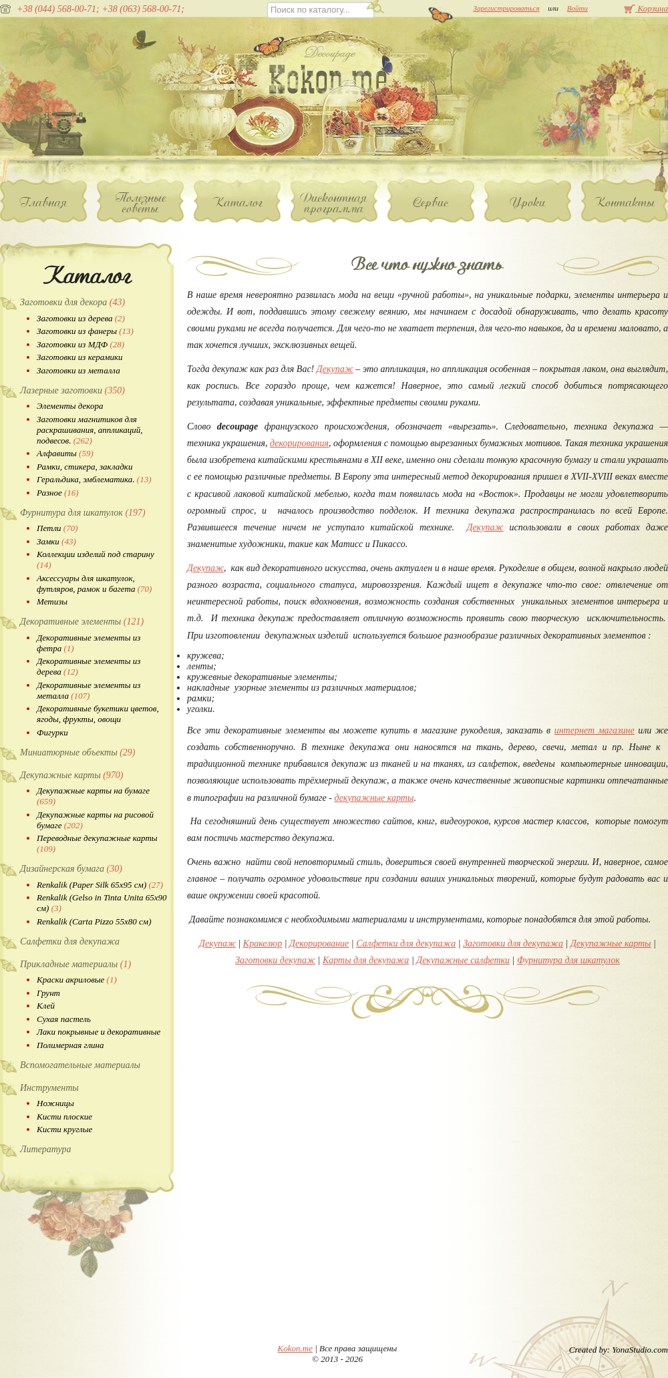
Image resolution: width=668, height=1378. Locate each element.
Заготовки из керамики (80, 357)
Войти (577, 8)
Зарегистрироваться (506, 8)
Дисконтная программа (334, 203)
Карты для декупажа (366, 960)
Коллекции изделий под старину (95, 559)
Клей (46, 1006)
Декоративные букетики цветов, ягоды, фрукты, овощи (98, 713)
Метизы (52, 601)
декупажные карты (373, 798)
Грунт (48, 993)
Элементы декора (70, 406)
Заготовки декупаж (275, 960)
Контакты (624, 202)
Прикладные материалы (75, 964)
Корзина (646, 8)
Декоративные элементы (82, 622)
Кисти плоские (64, 1116)
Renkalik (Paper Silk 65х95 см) (100, 885)
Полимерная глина (70, 1045)
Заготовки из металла (78, 370)
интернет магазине (594, 730)
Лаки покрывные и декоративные (98, 1032)
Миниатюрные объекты (78, 752)
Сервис (431, 202)
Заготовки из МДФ (80, 344)
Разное (58, 493)
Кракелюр (262, 943)
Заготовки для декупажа (513, 943)
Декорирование (319, 943)
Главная (43, 202)
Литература (45, 1149)
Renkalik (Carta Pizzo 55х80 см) (94, 921)
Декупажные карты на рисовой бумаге (95, 820)
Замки (56, 541)
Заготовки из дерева (81, 318)
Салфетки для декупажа (70, 941)
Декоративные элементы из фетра (88, 643)
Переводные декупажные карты (97, 843)
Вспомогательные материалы (80, 1065)
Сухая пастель (64, 1019)
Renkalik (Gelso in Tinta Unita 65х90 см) (102, 902)
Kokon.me (295, 1348)
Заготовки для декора (72, 302)
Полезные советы (140, 203)
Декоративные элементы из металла (88, 690)
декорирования (299, 443)
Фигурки (52, 732)
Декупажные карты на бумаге (93, 796)
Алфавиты (65, 453)
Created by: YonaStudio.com (618, 1350)
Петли (57, 528)
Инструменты (49, 1088)
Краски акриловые (77, 980)
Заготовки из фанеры (85, 331)
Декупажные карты (71, 775)
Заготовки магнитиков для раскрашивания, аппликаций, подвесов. (89, 430)
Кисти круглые (64, 1129)
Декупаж (335, 369)
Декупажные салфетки (463, 960)
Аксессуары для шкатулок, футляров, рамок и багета (94, 583)
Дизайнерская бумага (71, 869)
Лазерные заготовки (72, 390)
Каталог (237, 202)
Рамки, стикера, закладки (84, 467)
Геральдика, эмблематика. (94, 479)
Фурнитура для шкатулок (83, 513)
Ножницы (55, 1103)
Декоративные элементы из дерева (88, 666)
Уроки (528, 202)
